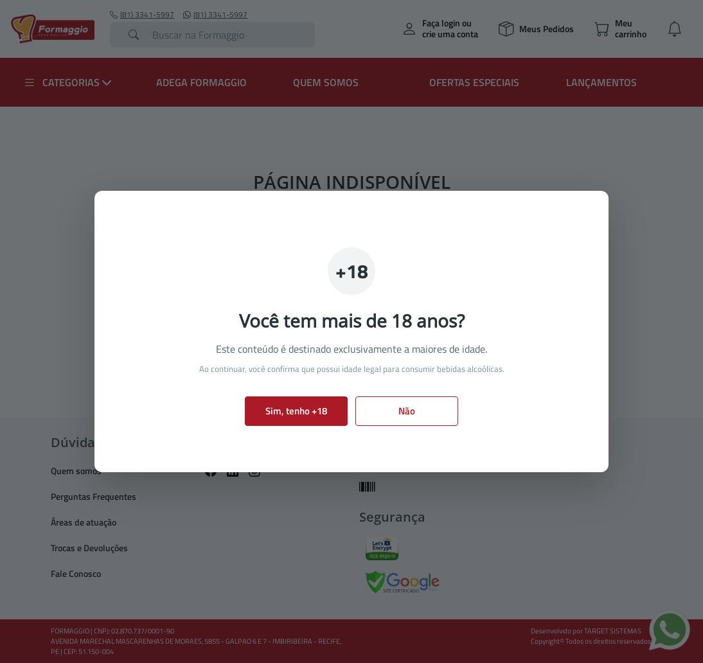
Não (406, 410)
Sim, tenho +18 (296, 410)
